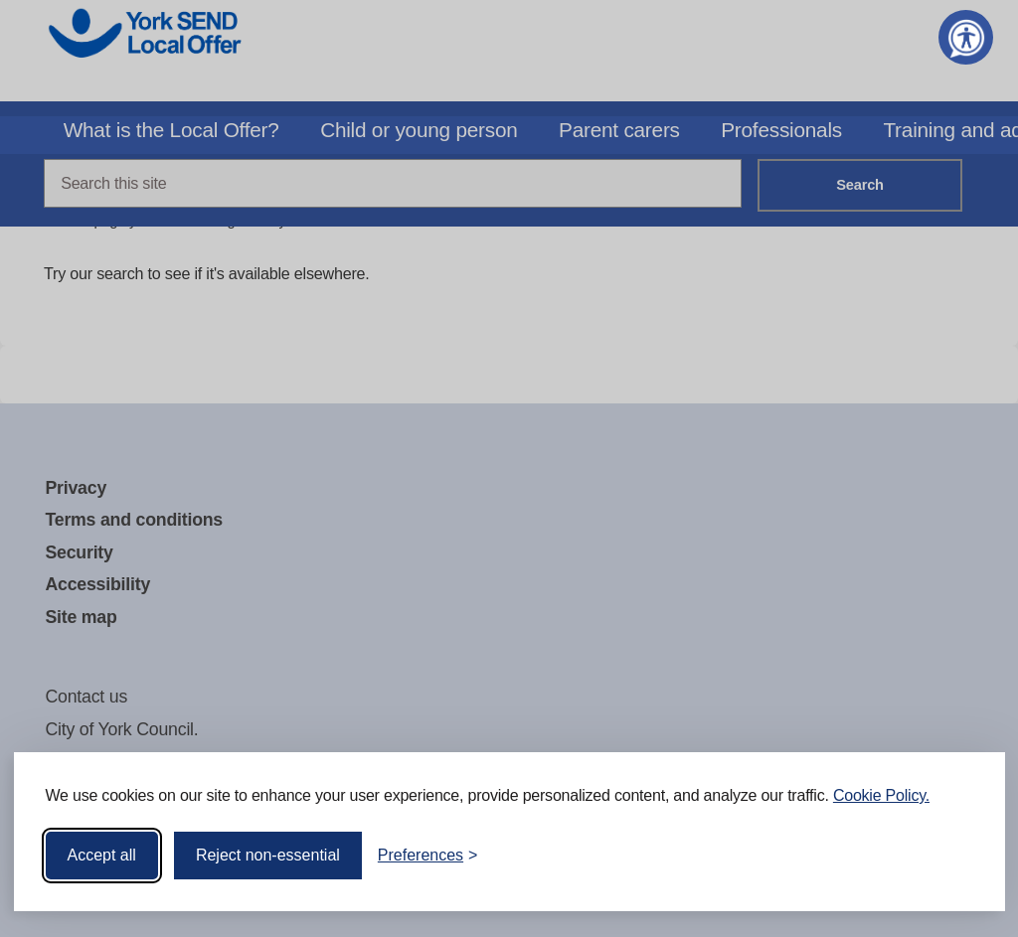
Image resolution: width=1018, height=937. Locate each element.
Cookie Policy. (881, 795)
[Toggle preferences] (428, 855)
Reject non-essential (268, 855)
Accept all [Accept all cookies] (102, 855)
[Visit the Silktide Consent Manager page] (961, 855)
